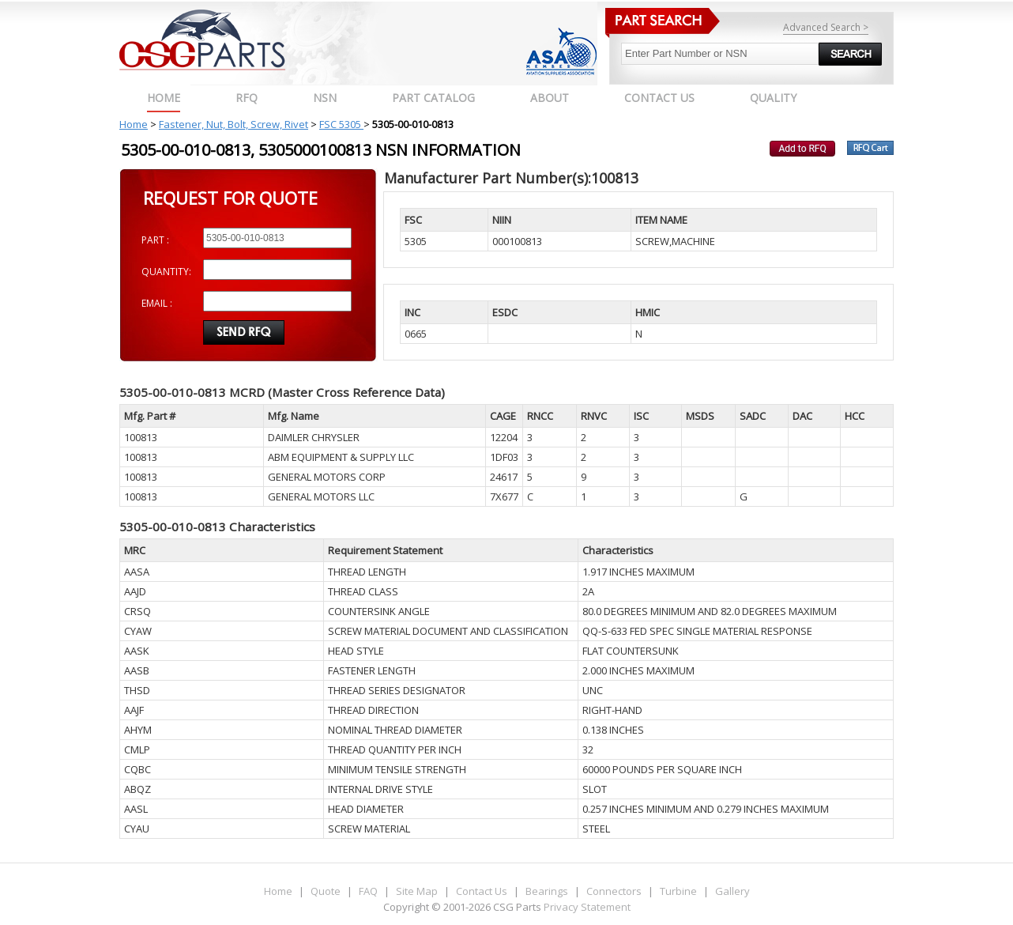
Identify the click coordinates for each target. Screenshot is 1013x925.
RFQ (246, 97)
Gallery (732, 891)
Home (163, 97)
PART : (155, 240)
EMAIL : (156, 303)
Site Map (417, 891)
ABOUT (549, 97)
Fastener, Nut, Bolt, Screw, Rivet (233, 124)
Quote (326, 891)
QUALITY (773, 97)
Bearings (546, 891)
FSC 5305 (341, 124)
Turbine (678, 891)
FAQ (368, 891)
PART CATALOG (433, 97)
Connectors (614, 891)
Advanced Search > (825, 27)
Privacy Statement (586, 907)
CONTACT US (659, 97)
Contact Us (481, 891)
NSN (325, 97)
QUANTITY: (166, 271)
